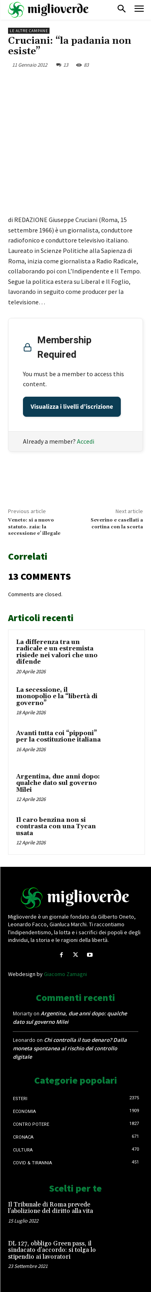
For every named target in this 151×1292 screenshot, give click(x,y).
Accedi (85, 441)
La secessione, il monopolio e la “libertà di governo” (56, 696)
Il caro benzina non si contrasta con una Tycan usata (56, 826)
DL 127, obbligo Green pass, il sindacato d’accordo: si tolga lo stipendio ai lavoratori (52, 1250)
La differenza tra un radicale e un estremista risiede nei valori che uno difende (56, 652)
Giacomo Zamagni (65, 974)
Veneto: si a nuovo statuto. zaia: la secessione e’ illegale (34, 526)
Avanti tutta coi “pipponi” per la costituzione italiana (58, 737)
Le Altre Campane (29, 31)
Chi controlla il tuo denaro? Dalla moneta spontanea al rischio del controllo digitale (70, 1048)
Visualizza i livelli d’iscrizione (72, 407)
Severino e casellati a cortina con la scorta (117, 523)
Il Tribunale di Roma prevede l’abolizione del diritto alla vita (50, 1208)
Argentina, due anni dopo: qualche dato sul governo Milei (58, 783)
